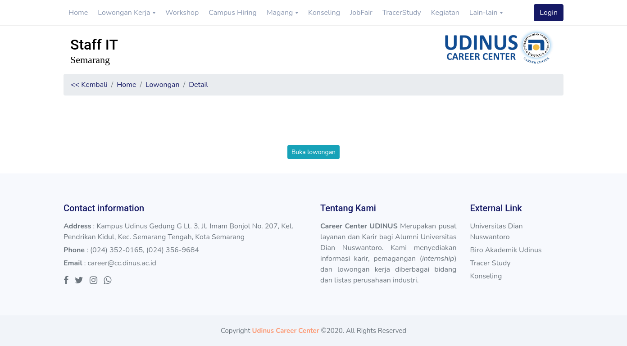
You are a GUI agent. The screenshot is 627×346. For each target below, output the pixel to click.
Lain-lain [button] (484, 13)
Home (78, 13)
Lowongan (162, 85)
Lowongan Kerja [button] (125, 13)
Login (549, 13)
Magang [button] (281, 13)
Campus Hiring (233, 13)
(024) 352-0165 (116, 250)
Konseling (324, 13)
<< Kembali (89, 85)
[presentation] (313, 127)
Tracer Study (490, 263)
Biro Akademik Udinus (505, 250)
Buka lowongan (313, 152)
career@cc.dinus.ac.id (121, 263)
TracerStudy (401, 13)
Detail (198, 85)
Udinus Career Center (285, 330)
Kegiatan (445, 13)
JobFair (361, 13)
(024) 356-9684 (172, 250)
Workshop (182, 13)
